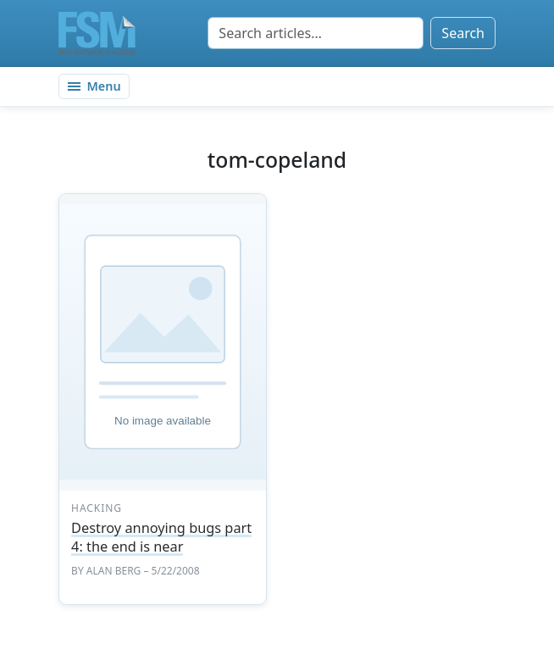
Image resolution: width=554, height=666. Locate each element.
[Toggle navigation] (94, 86)
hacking (96, 508)
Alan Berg (113, 570)
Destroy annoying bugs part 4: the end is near (161, 537)
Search (463, 33)
